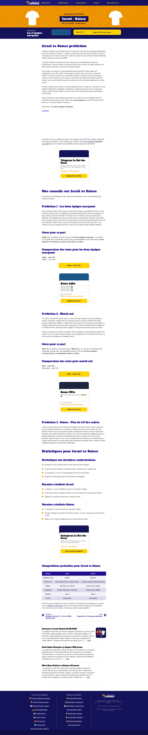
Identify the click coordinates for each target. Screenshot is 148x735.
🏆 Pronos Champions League (39, 698)
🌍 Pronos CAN (39, 725)
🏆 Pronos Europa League (40, 702)
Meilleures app (113, 3)
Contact (114, 701)
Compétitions (63, 3)
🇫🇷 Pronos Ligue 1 (39, 717)
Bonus (96, 3)
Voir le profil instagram (74, 551)
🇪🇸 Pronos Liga (39, 721)
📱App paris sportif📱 (74, 725)
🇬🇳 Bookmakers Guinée (74, 713)
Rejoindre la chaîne (74, 176)
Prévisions (46, 3)
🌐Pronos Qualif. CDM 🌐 (40, 729)
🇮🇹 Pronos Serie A (39, 713)
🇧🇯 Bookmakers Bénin (74, 698)
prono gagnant (79, 100)
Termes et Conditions (106, 701)
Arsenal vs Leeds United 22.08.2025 (59, 628)
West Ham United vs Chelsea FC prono (60, 665)
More (89, 640)
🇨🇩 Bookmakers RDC (74, 710)
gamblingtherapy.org (114, 706)
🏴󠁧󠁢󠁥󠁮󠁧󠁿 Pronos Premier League (39, 706)
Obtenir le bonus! (74, 301)
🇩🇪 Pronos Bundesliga (39, 710)
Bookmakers (81, 3)
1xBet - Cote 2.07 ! (74, 265)
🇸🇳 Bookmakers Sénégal (74, 717)
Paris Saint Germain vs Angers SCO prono (62, 647)
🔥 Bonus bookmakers (74, 721)
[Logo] (32, 3)
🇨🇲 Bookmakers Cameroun (74, 702)
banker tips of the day (55, 606)
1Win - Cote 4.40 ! (74, 374)
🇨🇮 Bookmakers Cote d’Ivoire (74, 706)
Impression (97, 701)
